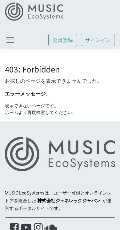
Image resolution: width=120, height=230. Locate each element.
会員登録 (62, 40)
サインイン (98, 40)
